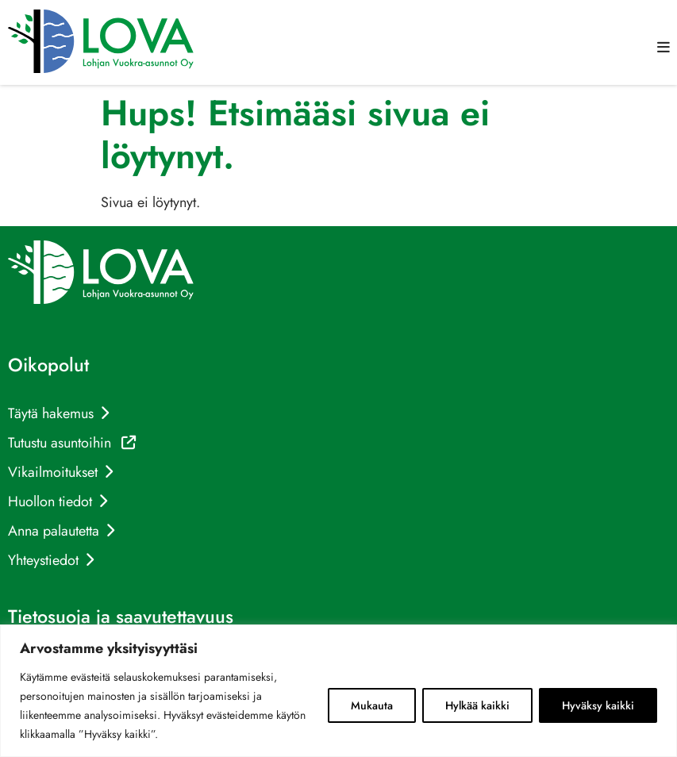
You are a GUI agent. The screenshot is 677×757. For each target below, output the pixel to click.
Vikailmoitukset (53, 472)
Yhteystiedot (43, 560)
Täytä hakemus (51, 413)
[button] (663, 47)
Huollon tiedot (50, 501)
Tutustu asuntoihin (72, 442)
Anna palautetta (53, 531)
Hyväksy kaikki (598, 705)
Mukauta (372, 705)
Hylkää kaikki (477, 705)
